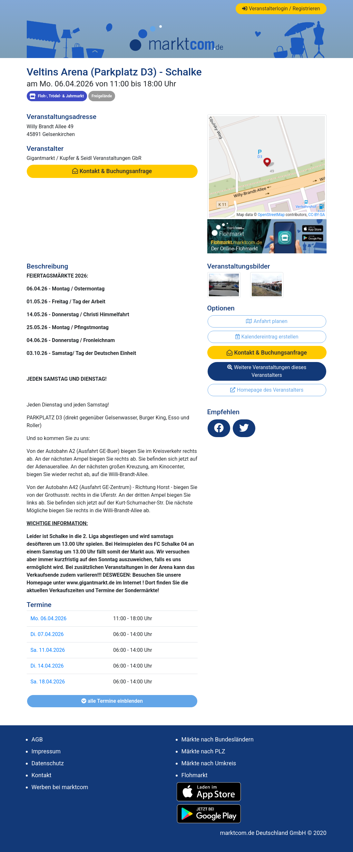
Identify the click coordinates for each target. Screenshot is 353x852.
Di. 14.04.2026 (47, 666)
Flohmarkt (194, 775)
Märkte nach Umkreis (208, 763)
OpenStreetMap (271, 214)
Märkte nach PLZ (203, 751)
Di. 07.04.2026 (47, 634)
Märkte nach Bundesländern (217, 739)
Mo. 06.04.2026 (49, 618)
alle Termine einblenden (112, 701)
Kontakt (42, 775)
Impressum (46, 751)
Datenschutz (48, 763)
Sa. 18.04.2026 (48, 682)
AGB (37, 739)
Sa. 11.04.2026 (48, 650)
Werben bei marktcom (60, 787)
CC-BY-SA (316, 214)
